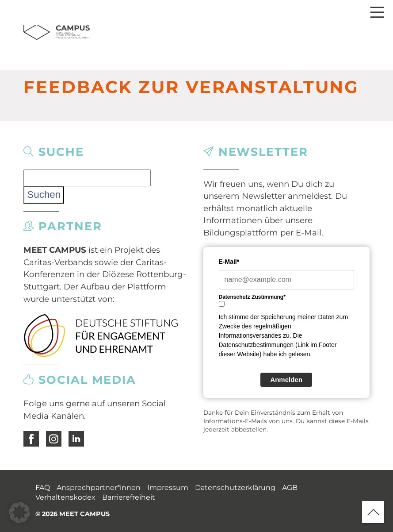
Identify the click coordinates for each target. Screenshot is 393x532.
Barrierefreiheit (128, 497)
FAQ (42, 487)
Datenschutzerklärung (235, 487)
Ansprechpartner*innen (99, 487)
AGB (290, 487)
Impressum (167, 487)
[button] (19, 512)
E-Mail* (229, 261)
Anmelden (286, 379)
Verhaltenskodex (65, 497)
